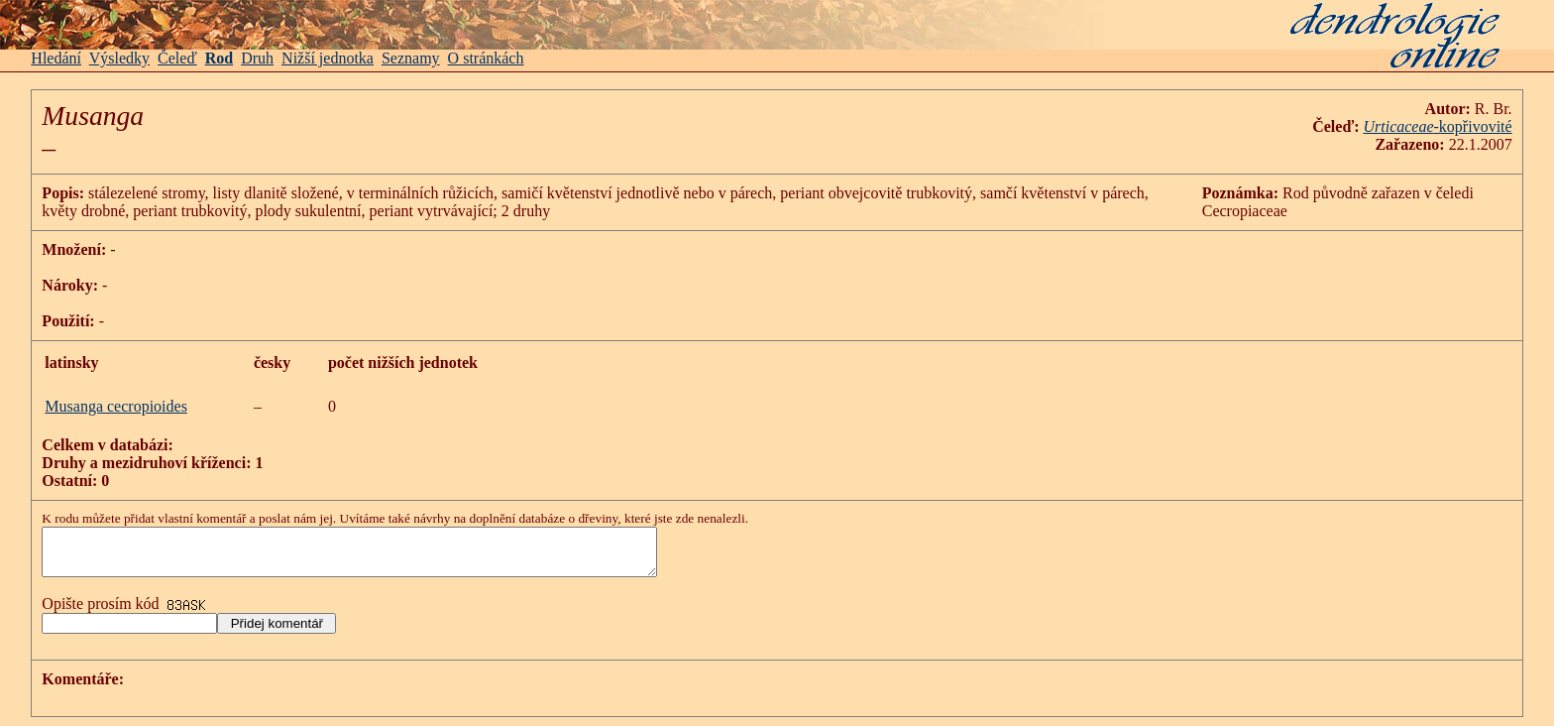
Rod (219, 58)
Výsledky (119, 58)
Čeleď (177, 58)
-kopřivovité (1473, 126)
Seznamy (411, 58)
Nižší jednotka (327, 58)
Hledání (56, 58)
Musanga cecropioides (116, 406)
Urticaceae (1398, 126)
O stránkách (486, 58)
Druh (257, 58)
